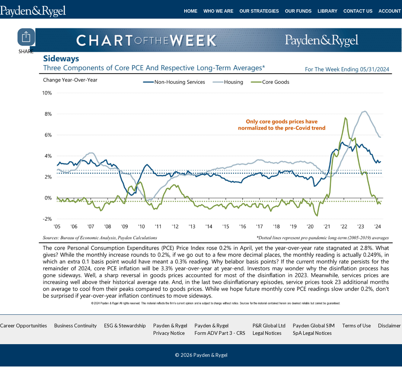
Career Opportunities (23, 326)
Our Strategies (259, 11)
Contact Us (358, 11)
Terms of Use (356, 326)
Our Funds (298, 11)
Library (328, 11)
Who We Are (218, 11)
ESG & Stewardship (125, 326)
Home (190, 11)
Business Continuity (75, 326)
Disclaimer (389, 326)
